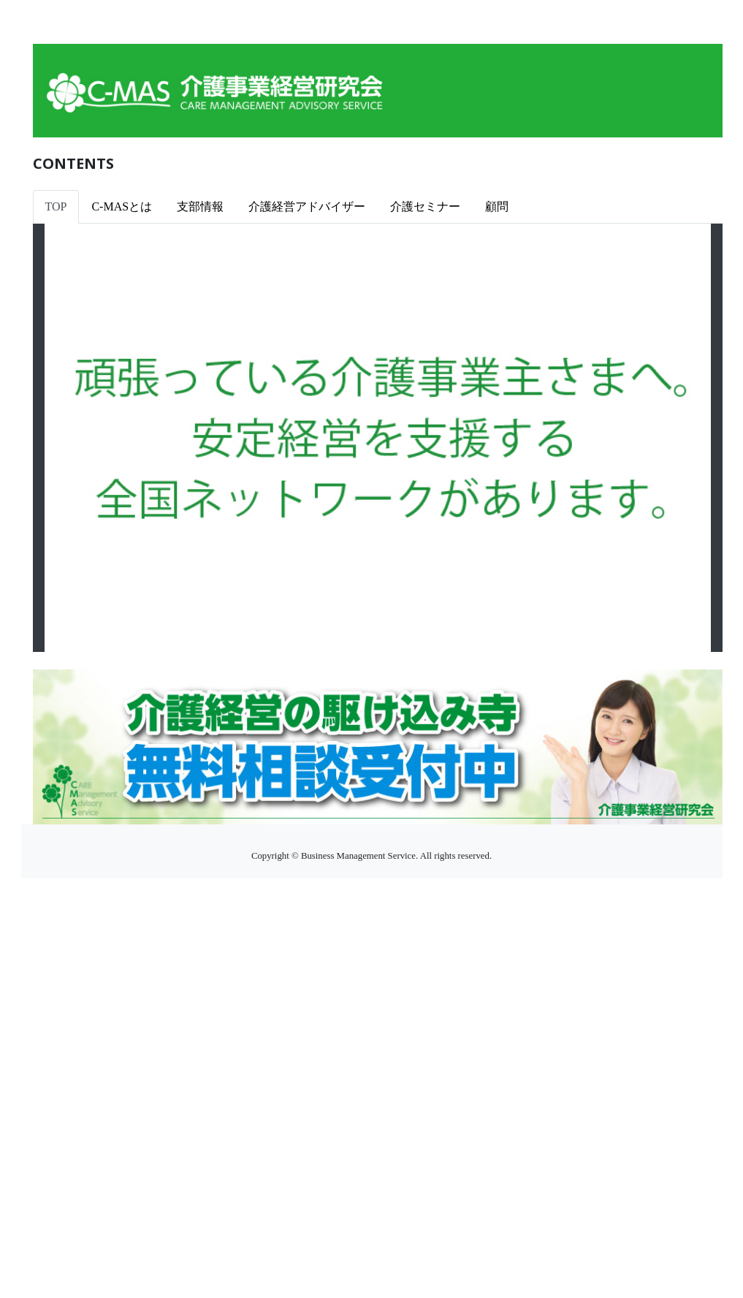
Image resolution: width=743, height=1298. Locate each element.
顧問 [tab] (496, 206)
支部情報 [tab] (200, 206)
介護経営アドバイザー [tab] (306, 206)
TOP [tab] (56, 206)
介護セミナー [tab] (425, 206)
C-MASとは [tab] (121, 206)
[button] (95, 438)
